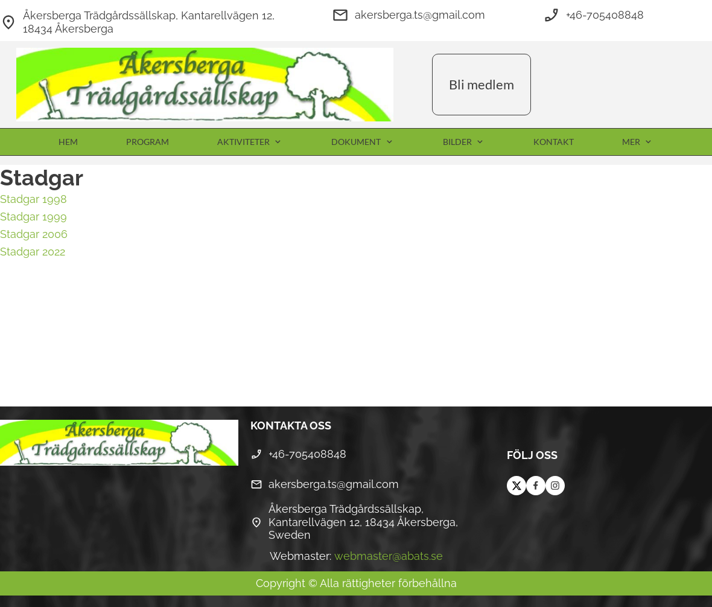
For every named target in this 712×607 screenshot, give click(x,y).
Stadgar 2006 (34, 234)
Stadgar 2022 (32, 251)
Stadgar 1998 (33, 199)
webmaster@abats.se (388, 556)
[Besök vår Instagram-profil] (555, 485)
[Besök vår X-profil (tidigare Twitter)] (516, 485)
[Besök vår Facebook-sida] (535, 485)
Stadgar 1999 (33, 216)
